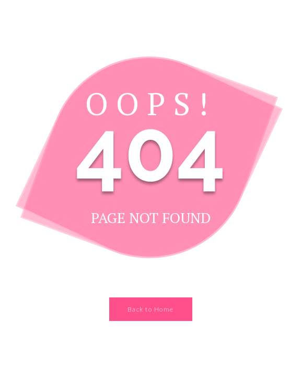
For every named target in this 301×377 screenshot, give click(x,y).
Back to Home (151, 309)
